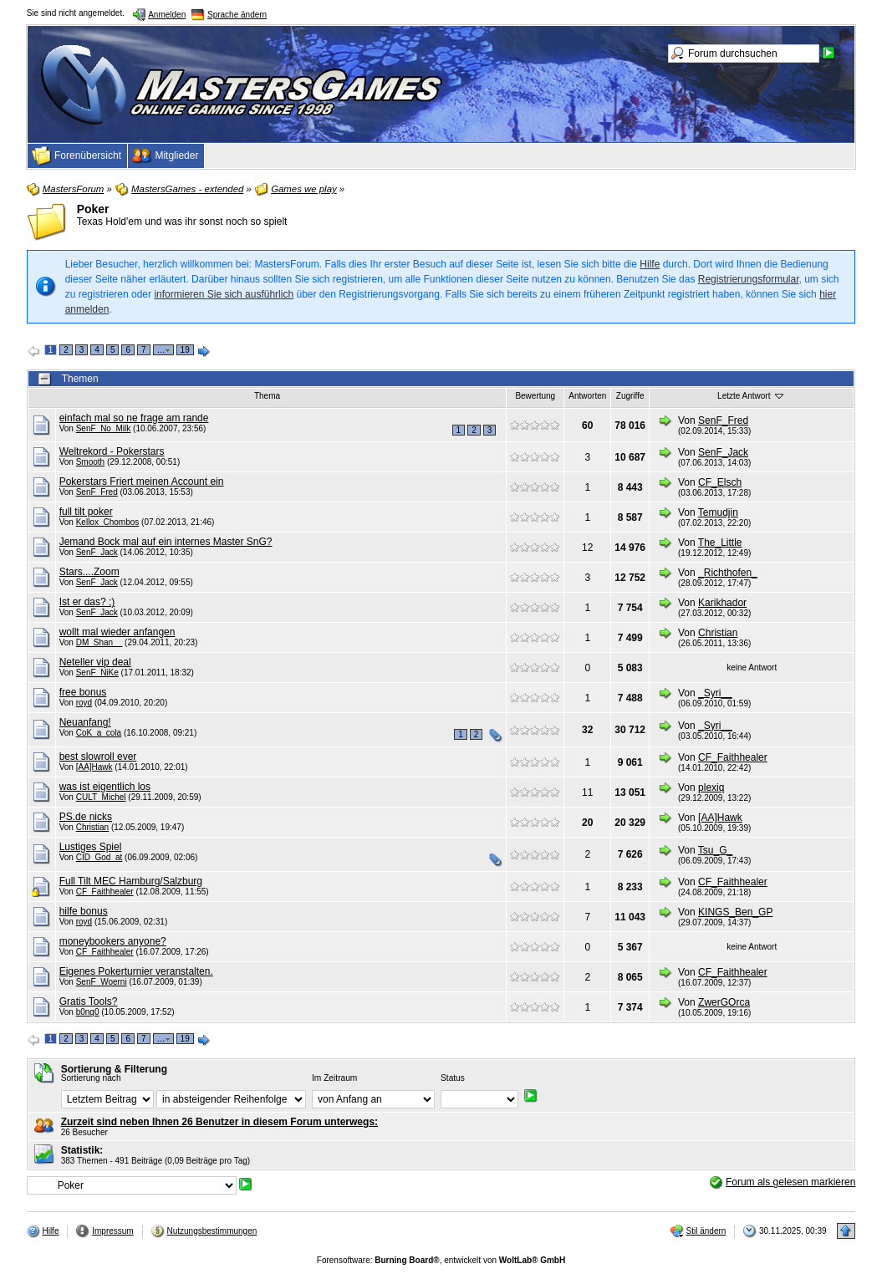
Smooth (90, 461)
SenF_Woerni (101, 981)
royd (84, 702)
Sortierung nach (91, 1078)
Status (453, 1078)
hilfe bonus (83, 911)
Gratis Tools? (88, 1001)
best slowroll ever (98, 756)
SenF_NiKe (97, 672)
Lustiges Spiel (90, 847)
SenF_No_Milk (103, 428)
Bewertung (535, 395)
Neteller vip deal (95, 662)
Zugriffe (630, 395)
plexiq (711, 787)
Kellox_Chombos (108, 522)
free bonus (83, 692)
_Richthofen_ (727, 572)
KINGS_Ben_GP (735, 912)
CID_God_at (99, 857)
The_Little (720, 542)
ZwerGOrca (724, 1002)
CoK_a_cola (98, 732)
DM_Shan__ (99, 642)
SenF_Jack (723, 452)
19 (185, 349)
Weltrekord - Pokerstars (112, 451)
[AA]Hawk (94, 767)
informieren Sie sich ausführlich (223, 294)
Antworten (587, 395)
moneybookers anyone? (112, 941)
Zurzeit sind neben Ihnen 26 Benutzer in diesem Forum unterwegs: (219, 1122)
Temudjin (718, 512)
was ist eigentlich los (104, 786)
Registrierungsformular (748, 279)
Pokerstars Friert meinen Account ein (141, 481)
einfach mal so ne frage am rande (134, 418)
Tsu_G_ (715, 850)
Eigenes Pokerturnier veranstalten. (136, 971)
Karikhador (722, 603)
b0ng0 (87, 1012)
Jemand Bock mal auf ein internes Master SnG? (166, 542)
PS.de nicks (85, 817)
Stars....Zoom (89, 572)
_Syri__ (715, 693)
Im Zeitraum (334, 1078)
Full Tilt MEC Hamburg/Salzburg (130, 881)
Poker (93, 209)
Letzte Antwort (751, 395)
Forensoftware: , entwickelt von (441, 1260)
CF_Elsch (720, 482)
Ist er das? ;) (87, 602)
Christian (717, 633)
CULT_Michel (101, 797)
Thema (267, 395)
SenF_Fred (723, 420)
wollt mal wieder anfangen (117, 632)
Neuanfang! (85, 722)
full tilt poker (86, 511)
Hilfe (650, 264)
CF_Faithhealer (732, 757)
